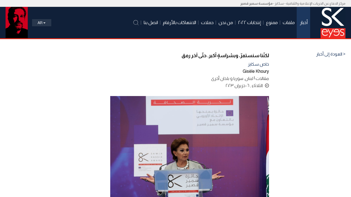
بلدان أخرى (220, 78)
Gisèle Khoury (256, 71)
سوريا (238, 78)
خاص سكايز (258, 64)
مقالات (262, 78)
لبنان (249, 78)
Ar (42, 23)
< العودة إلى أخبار (331, 54)
